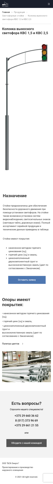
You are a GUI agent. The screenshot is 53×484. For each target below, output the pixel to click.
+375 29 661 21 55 (26, 425)
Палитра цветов (10, 343)
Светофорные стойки (13, 16)
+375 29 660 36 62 (26, 415)
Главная (6, 12)
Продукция (19, 12)
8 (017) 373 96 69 (26, 420)
